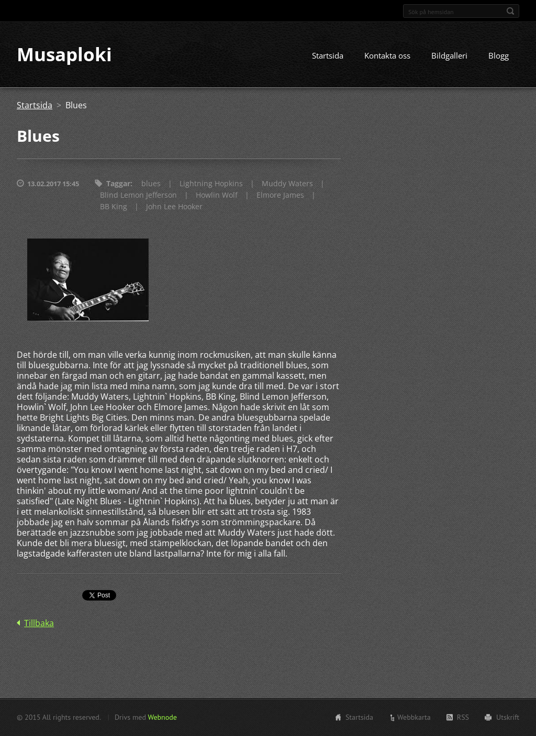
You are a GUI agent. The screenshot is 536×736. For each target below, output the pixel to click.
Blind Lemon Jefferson (138, 195)
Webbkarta (414, 717)
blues (151, 184)
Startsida (327, 56)
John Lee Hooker (174, 207)
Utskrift (507, 717)
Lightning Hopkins (211, 184)
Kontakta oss (387, 56)
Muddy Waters (287, 184)
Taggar (118, 184)
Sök (510, 11)
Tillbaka (39, 623)
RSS (463, 717)
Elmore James (280, 195)
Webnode (162, 717)
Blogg (498, 56)
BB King (113, 207)
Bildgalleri (449, 56)
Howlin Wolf (217, 195)
